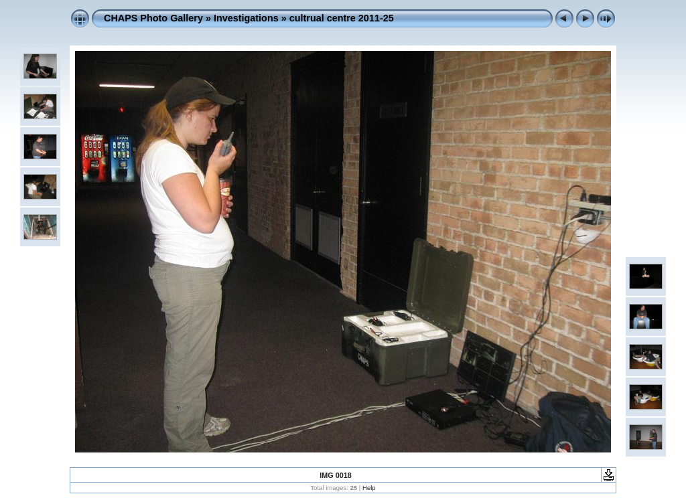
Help (369, 487)
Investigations (246, 18)
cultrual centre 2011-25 (341, 18)
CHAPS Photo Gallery (153, 18)
